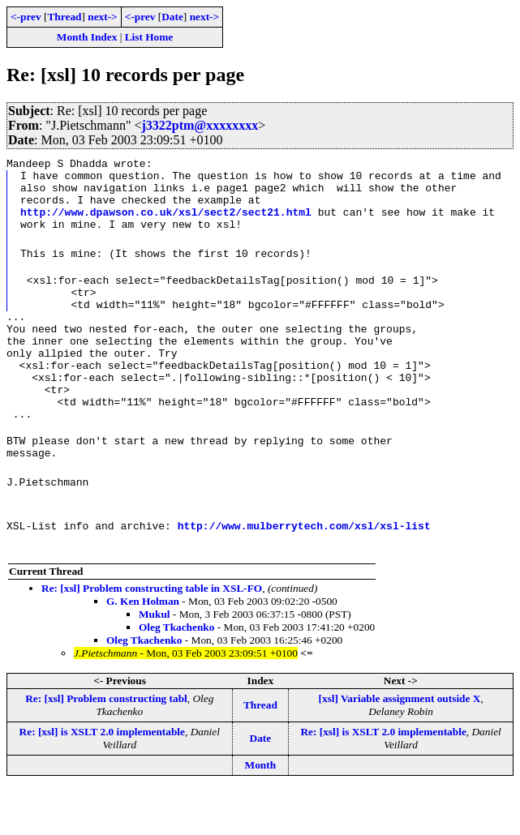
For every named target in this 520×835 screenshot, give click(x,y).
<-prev (26, 17)
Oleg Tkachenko (176, 673)
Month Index (87, 37)
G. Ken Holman (142, 647)
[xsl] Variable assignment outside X (399, 745)
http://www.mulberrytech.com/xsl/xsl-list (304, 571)
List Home (149, 37)
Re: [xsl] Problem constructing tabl (106, 745)
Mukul (154, 660)
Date (172, 17)
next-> (102, 17)
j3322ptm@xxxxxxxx (199, 125)
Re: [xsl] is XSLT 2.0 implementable (102, 778)
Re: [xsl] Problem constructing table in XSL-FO (151, 634)
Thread (64, 17)
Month (261, 811)
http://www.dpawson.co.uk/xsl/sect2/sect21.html (166, 221)
